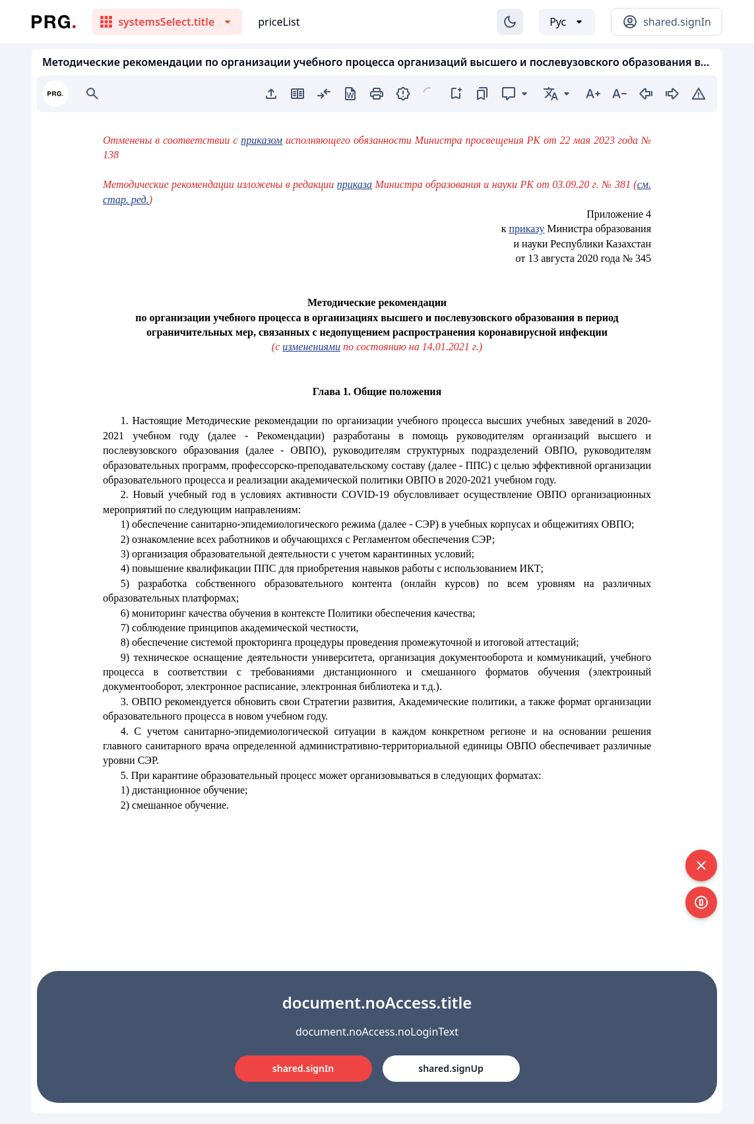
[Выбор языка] (567, 22)
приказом (261, 140)
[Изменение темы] (510, 22)
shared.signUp (450, 1068)
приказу (527, 228)
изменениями (311, 346)
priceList (278, 22)
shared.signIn (303, 1068)
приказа (354, 184)
